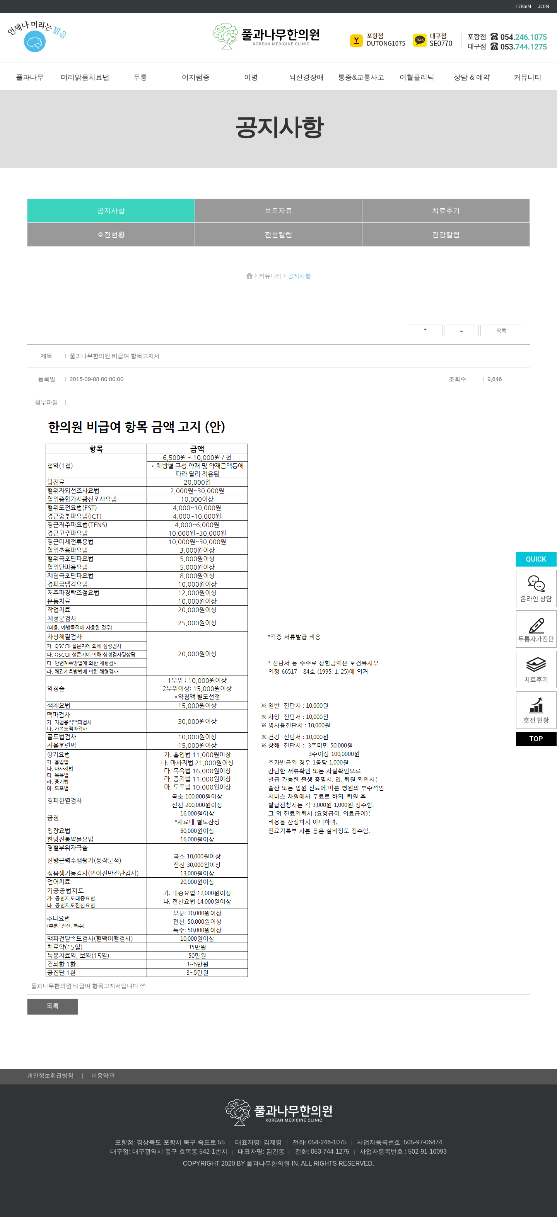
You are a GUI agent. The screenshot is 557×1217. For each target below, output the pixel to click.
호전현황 (111, 234)
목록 (501, 331)
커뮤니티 (528, 77)
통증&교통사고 (361, 77)
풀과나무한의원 (266, 36)
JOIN (543, 6)
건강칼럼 (446, 234)
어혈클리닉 (417, 77)
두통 (140, 77)
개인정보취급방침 (51, 1075)
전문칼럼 (278, 234)
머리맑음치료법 (85, 77)
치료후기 (446, 210)
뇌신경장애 (306, 77)
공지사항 (111, 210)
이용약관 (102, 1075)
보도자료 (278, 210)
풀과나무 (30, 77)
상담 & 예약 (472, 77)
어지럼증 (196, 77)
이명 (251, 77)
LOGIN (523, 6)
